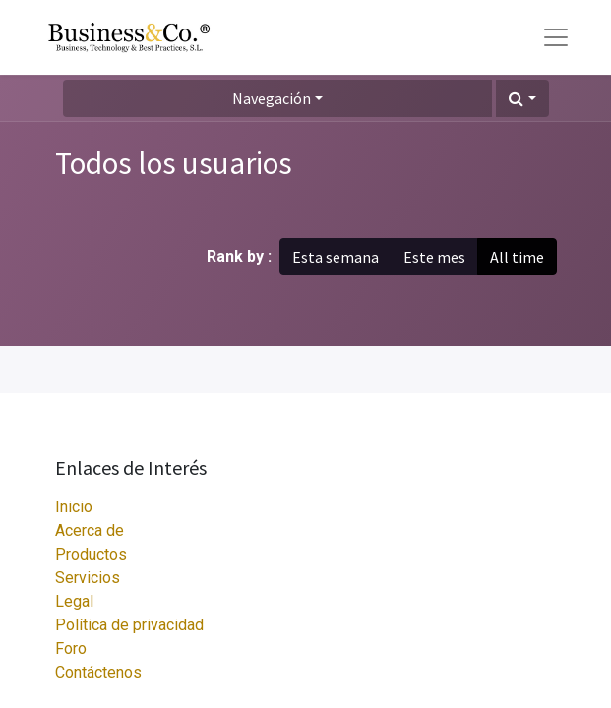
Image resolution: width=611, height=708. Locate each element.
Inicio (73, 507)
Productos (91, 554)
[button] (522, 98)
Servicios (87, 577)
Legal (74, 601)
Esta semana (335, 256)
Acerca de (89, 530)
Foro (71, 648)
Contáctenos (98, 672)
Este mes (434, 256)
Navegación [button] (271, 98)
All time (517, 256)
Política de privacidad (129, 625)
